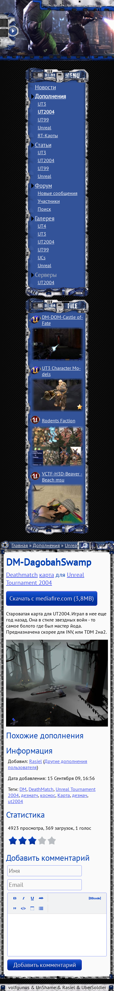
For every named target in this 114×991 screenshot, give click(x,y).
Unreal (44, 127)
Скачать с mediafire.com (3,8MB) (51, 598)
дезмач (79, 795)
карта (46, 575)
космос (47, 795)
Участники (49, 201)
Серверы (46, 274)
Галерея (44, 218)
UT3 (42, 104)
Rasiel (35, 761)
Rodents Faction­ (58, 420)
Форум (43, 185)
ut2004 (15, 801)
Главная (20, 545)
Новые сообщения (58, 193)
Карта (63, 795)
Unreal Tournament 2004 (45, 579)
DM (22, 789)
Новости (45, 87)
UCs (42, 257)
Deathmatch (22, 575)
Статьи (43, 144)
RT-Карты (48, 135)
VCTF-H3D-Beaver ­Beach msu (62, 477)
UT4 (42, 226)
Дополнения (50, 96)
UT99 (43, 120)
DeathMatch (41, 789)
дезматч (29, 795)
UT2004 (46, 112)
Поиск (44, 209)
